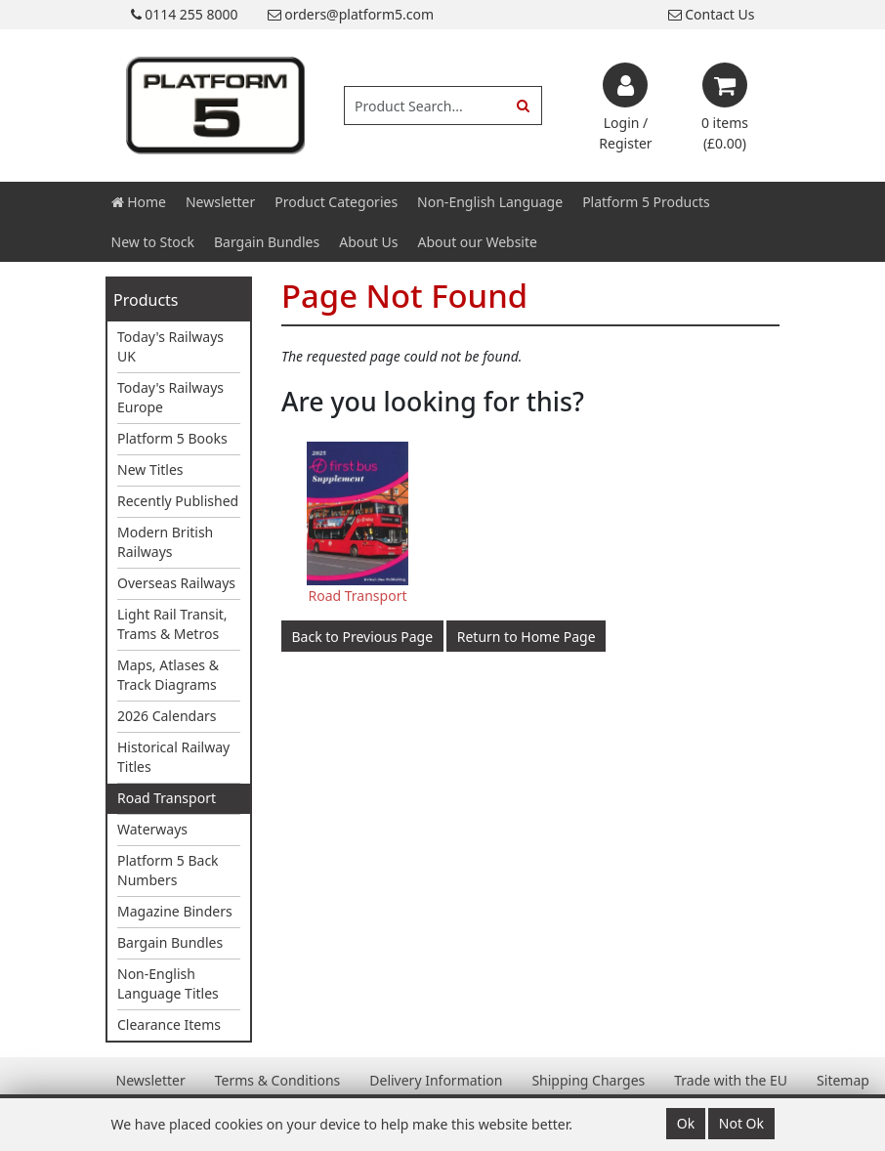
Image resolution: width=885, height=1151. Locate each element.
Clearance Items (169, 1024)
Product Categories (336, 201)
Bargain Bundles (266, 242)
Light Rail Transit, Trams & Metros (172, 624)
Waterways (152, 829)
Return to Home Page (526, 636)
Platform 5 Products (646, 201)
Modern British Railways (165, 542)
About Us (368, 242)
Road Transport (166, 798)
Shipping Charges (588, 1080)
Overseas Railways (176, 583)
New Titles (150, 469)
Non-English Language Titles (168, 983)
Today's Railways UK (170, 346)
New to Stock (152, 242)
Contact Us (711, 14)
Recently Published (177, 500)
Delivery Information (435, 1080)
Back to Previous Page (363, 636)
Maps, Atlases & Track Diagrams (168, 675)
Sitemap (843, 1080)
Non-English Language (490, 201)
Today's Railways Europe (170, 397)
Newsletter (220, 201)
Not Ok (741, 1123)
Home (138, 201)
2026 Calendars (167, 715)
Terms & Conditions (278, 1080)
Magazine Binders (174, 911)
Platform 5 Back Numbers (168, 870)
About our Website (477, 242)
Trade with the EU (730, 1080)
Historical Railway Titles (173, 757)
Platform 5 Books (172, 438)
